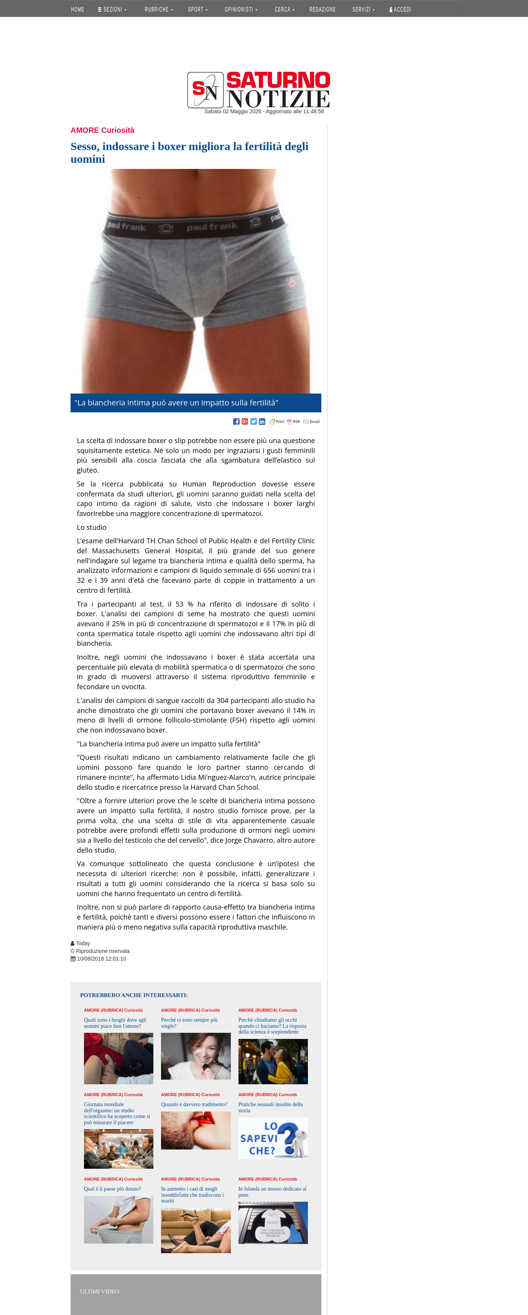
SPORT (197, 9)
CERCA (284, 9)
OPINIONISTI (241, 9)
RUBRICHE (159, 9)
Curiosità (118, 130)
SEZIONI (112, 9)
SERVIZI (363, 9)
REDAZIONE (322, 9)
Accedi (400, 9)
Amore (85, 130)
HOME (78, 9)
